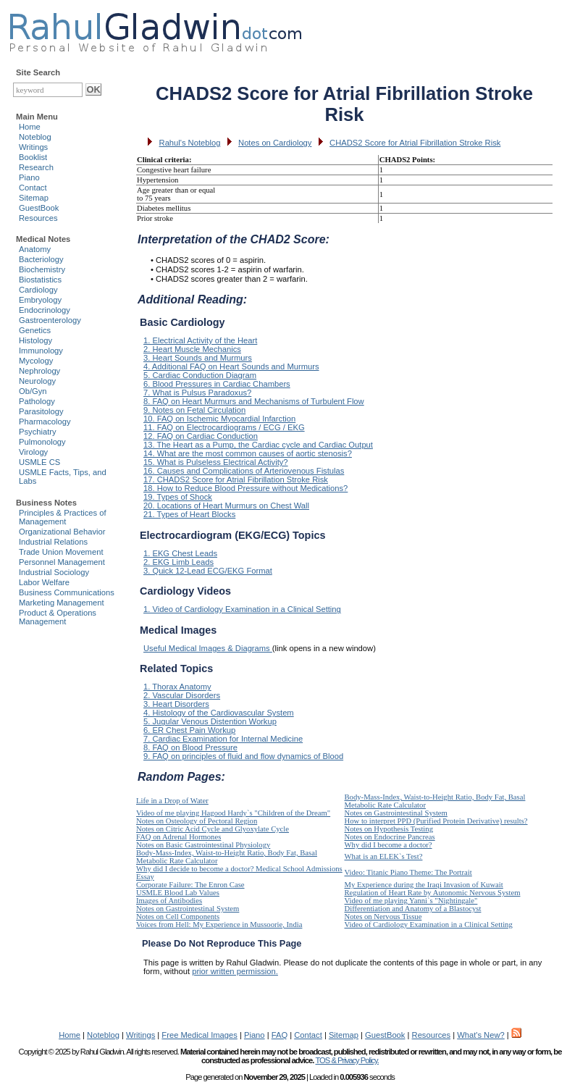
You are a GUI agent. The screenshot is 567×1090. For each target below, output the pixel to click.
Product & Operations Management (57, 617)
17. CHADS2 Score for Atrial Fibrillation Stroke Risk (235, 479)
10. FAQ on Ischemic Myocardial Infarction (219, 418)
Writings (33, 147)
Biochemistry (42, 269)
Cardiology (38, 289)
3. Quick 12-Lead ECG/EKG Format (207, 570)
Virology (33, 452)
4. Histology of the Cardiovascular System (218, 712)
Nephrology (39, 370)
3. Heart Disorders (176, 704)
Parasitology (41, 411)
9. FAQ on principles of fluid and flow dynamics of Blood (243, 756)
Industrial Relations (53, 541)
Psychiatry (37, 431)
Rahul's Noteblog (190, 142)
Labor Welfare (44, 582)
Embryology (40, 299)
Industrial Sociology (54, 572)
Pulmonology (42, 441)
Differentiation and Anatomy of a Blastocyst (413, 909)
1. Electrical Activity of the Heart (200, 340)
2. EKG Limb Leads (178, 562)
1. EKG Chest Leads (180, 553)
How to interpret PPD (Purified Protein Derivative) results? (436, 821)
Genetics (35, 330)
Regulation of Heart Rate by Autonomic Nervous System (433, 893)
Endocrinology (44, 310)
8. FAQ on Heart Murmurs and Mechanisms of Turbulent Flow (253, 401)
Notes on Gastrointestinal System (396, 813)
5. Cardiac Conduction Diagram (199, 375)
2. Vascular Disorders (181, 695)
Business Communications (66, 592)
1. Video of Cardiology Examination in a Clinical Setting (242, 609)
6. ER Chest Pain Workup (189, 730)
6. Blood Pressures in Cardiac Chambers (216, 384)
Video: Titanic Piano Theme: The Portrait (408, 872)
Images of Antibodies (169, 901)
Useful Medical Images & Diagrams (207, 648)
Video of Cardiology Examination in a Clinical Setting (429, 924)
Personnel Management (62, 562)
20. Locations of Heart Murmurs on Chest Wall (226, 505)
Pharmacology (45, 421)
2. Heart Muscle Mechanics (192, 349)
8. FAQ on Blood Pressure (190, 747)
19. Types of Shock (177, 496)
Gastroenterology (50, 320)
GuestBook (39, 208)
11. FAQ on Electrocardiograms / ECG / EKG (224, 427)
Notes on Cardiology (274, 142)
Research (36, 167)
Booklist (33, 157)
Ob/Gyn (33, 391)
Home (30, 126)
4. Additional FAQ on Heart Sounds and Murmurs (231, 366)
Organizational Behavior (62, 531)
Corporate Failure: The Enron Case (190, 885)
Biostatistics (40, 279)
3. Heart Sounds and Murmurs (197, 357)
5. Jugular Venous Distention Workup (210, 721)
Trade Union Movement (61, 552)
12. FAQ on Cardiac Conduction (200, 436)
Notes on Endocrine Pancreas (390, 837)
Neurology (37, 381)
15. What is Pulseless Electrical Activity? (215, 462)
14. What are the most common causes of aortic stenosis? (247, 453)
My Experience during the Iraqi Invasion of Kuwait (424, 885)
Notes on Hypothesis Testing (389, 829)
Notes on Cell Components (177, 917)
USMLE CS (39, 462)
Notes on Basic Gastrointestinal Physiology (203, 845)
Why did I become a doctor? (388, 845)
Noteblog (35, 137)
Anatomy (35, 249)
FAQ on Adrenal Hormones (178, 837)
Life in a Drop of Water (172, 801)
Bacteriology (41, 259)
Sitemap (34, 197)
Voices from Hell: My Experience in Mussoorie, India (219, 924)
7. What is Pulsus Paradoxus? (197, 392)
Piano (29, 177)
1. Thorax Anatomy (177, 686)
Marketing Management (61, 602)
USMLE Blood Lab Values (177, 893)
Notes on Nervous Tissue (383, 917)
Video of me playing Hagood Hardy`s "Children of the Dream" (233, 813)
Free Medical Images (199, 1035)
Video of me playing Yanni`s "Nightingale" (411, 901)
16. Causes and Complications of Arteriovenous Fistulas (243, 470)
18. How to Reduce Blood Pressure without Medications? (245, 488)
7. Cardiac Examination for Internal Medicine (223, 738)
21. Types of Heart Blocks (189, 514)
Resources (38, 218)
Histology (35, 340)
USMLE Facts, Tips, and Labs (62, 476)
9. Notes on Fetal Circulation (194, 410)
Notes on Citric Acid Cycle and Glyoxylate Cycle (212, 829)
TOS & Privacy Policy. (346, 1060)
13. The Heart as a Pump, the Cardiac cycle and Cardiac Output (258, 444)
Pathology (37, 401)
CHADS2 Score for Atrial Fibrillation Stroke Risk (414, 142)
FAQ (279, 1035)
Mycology (36, 360)
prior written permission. (235, 971)
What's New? (481, 1035)
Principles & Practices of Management (62, 517)
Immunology (41, 350)
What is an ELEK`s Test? (384, 856)
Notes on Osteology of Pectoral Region (196, 821)
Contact (33, 187)
